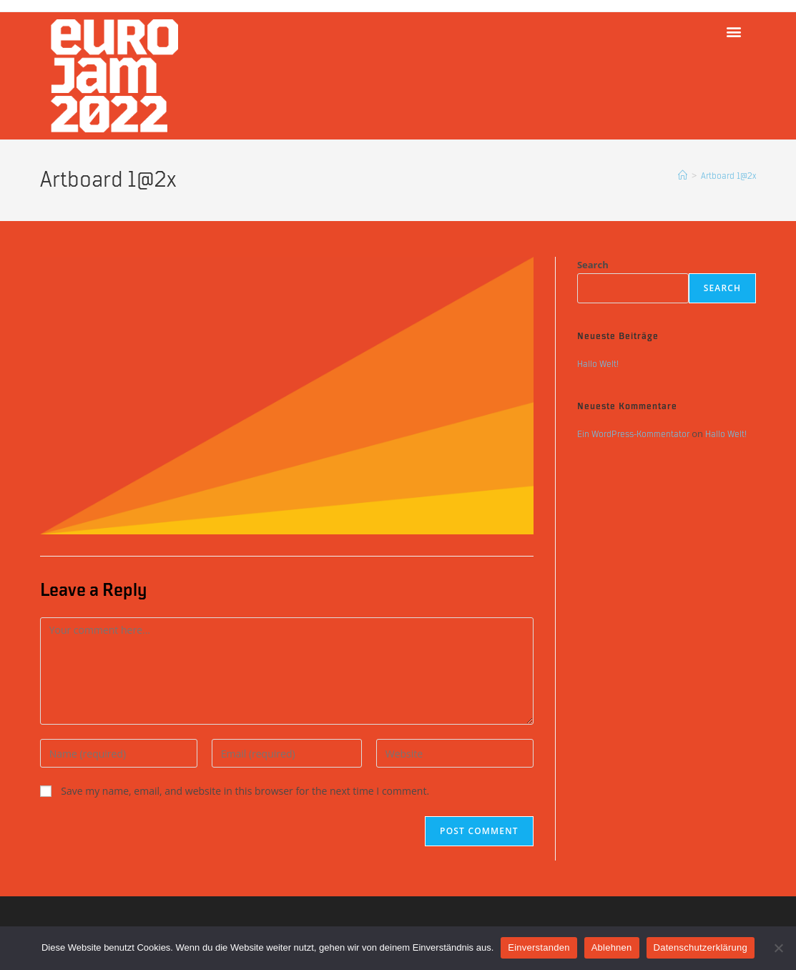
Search (593, 264)
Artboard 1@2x (728, 176)
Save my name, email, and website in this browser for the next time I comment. (245, 791)
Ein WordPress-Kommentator (633, 434)
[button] (733, 31)
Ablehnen (611, 947)
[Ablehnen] (778, 948)
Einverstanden (538, 947)
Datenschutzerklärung (700, 947)
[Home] (682, 176)
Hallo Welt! (598, 364)
